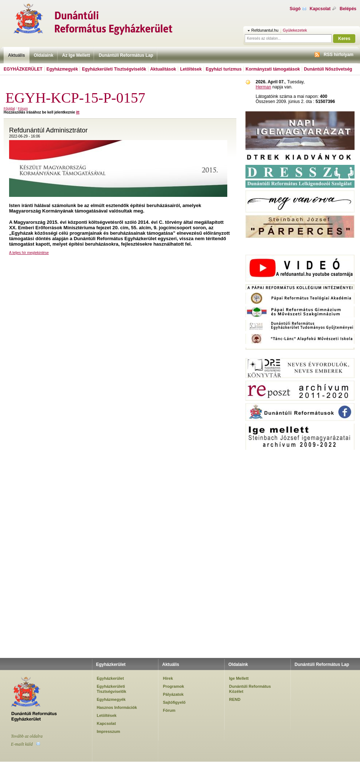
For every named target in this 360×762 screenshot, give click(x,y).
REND (234, 699)
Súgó (295, 8)
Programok (173, 686)
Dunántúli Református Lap (126, 55)
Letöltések (190, 69)
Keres (344, 38)
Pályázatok (173, 694)
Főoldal (9, 108)
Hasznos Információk (117, 707)
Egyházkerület (23, 69)
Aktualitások (163, 69)
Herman (263, 87)
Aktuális (16, 55)
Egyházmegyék (62, 69)
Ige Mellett (239, 678)
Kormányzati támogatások (272, 69)
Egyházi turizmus (224, 69)
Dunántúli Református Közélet (250, 689)
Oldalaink (43, 55)
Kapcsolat (320, 8)
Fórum (23, 108)
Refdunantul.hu (265, 30)
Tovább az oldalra (27, 736)
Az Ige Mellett (76, 55)
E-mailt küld (22, 744)
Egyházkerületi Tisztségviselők (114, 69)
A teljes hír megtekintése (29, 253)
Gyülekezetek (295, 30)
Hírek (168, 678)
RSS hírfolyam (338, 54)
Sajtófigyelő (174, 702)
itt (77, 112)
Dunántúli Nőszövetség (328, 69)
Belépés (348, 8)
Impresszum (108, 731)
